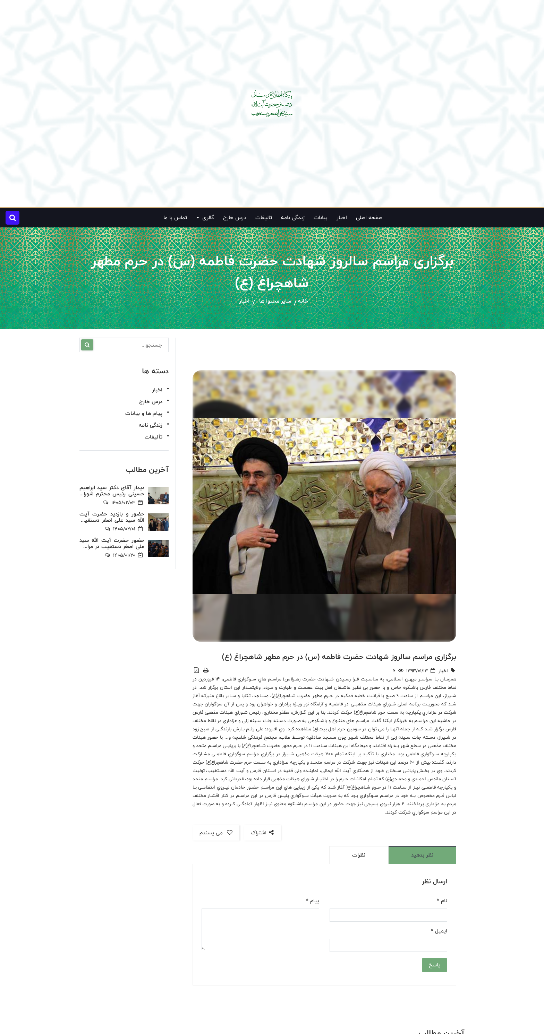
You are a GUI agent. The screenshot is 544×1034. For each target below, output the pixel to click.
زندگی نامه (293, 217)
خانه (303, 301)
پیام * (312, 901)
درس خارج (234, 217)
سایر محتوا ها (275, 301)
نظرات (358, 855)
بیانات (321, 217)
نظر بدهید (422, 855)
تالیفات (263, 217)
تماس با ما (175, 217)
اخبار (342, 217)
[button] (12, 218)
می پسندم (215, 832)
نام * (442, 901)
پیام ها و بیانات (143, 413)
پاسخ (434, 965)
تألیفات (153, 437)
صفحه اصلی (369, 217)
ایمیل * (439, 931)
